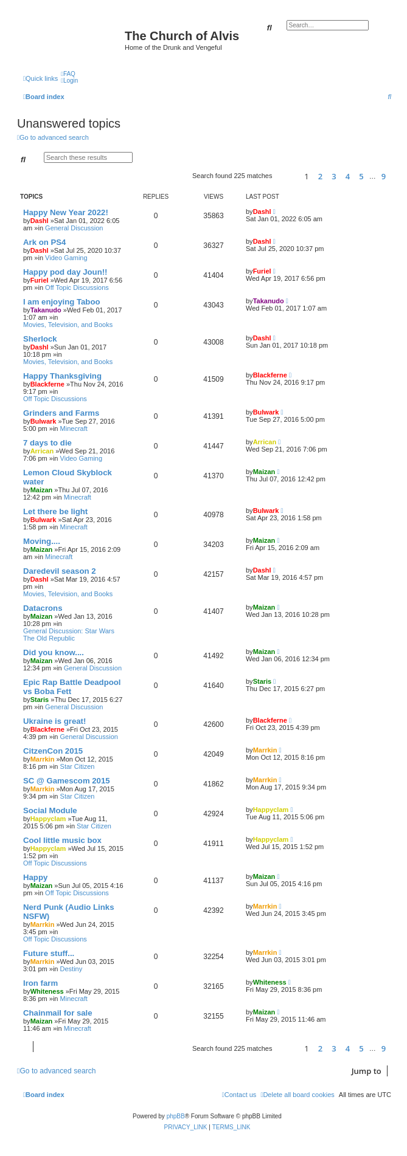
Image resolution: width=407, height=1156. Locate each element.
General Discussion (74, 228)
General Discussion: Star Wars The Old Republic (68, 634)
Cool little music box (62, 840)
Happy (35, 877)
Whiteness (47, 991)
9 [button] (383, 176)
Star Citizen (77, 766)
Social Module (50, 810)
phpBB (176, 1116)
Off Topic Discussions (77, 287)
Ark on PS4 (44, 242)
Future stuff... (48, 953)
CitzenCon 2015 (53, 750)
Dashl (39, 220)
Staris (39, 699)
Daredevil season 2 (59, 571)
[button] (286, 176)
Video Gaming (66, 257)
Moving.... (41, 541)
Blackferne (47, 384)
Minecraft (74, 428)
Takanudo (45, 310)
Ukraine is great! (54, 721)
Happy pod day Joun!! (65, 272)
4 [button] (348, 176)
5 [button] (361, 176)
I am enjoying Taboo (61, 301)
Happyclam (48, 818)
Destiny (71, 968)
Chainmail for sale (57, 1012)
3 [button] (334, 176)
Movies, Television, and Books (68, 324)
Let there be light (55, 511)
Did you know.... (53, 652)
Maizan (41, 490)
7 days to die (47, 442)
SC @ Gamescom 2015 (66, 780)
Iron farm (40, 983)
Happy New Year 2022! (65, 212)
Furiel (39, 280)
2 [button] (320, 176)
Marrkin (42, 759)
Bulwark (43, 421)
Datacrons (43, 608)
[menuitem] (68, 74)
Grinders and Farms (61, 413)
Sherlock (40, 338)
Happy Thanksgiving (62, 375)
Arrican (42, 451)
